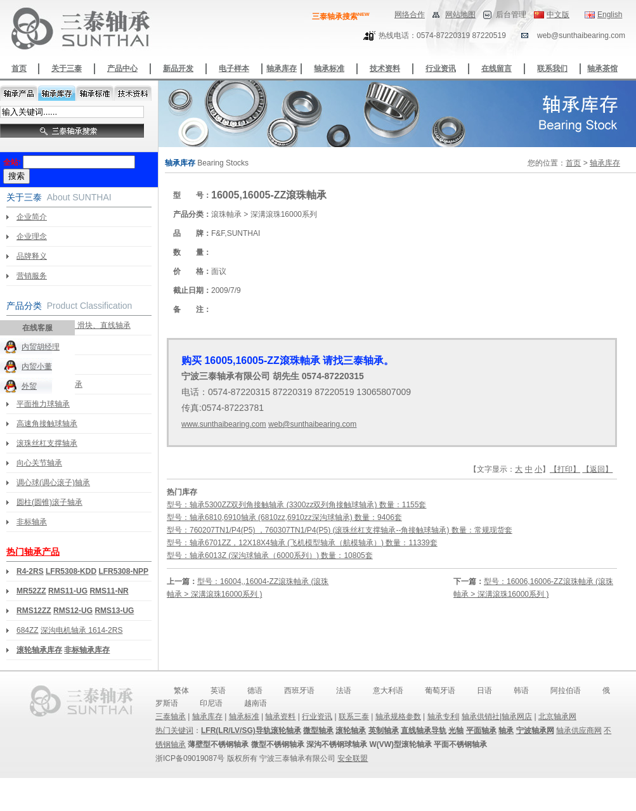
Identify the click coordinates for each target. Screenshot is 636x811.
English (609, 14)
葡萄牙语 (440, 690)
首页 (19, 68)
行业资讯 (440, 68)
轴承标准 (329, 68)
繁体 (181, 690)
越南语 (255, 703)
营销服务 (31, 275)
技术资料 (385, 68)
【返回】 (597, 469)
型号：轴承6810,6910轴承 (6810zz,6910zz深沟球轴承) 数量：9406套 (284, 517)
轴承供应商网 (579, 730)
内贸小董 (37, 366)
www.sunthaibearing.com (223, 424)
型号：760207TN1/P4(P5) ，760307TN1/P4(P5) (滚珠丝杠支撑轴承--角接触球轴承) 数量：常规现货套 (339, 530)
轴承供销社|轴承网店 (497, 716)
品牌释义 (31, 256)
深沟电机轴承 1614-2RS (81, 630)
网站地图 (460, 14)
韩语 (521, 690)
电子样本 (234, 68)
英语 (218, 690)
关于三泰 (66, 68)
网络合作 (409, 14)
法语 (343, 690)
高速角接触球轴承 (46, 423)
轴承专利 (442, 716)
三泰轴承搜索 (341, 16)
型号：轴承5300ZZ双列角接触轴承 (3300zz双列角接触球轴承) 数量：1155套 (296, 504)
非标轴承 (31, 521)
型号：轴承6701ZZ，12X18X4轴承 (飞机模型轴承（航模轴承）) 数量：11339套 (302, 542)
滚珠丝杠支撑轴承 (46, 443)
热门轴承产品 (33, 552)
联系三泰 (354, 716)
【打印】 (565, 469)
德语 (255, 690)
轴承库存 (281, 68)
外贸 (29, 386)
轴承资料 (280, 716)
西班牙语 (299, 690)
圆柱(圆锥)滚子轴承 (49, 502)
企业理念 (31, 236)
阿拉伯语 (565, 690)
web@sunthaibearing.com (312, 424)
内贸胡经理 (41, 346)
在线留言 (496, 68)
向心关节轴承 (39, 462)
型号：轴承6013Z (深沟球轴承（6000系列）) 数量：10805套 (270, 555)
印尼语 (211, 703)
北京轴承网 (557, 716)
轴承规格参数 (398, 716)
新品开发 (178, 68)
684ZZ (27, 630)
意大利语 (388, 690)
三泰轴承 (170, 716)
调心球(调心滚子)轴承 (53, 482)
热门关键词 (174, 730)
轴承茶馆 (602, 68)
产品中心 (122, 68)
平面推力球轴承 (43, 403)
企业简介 (31, 216)
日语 (484, 690)
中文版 (558, 14)
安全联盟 (352, 758)
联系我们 (552, 68)
